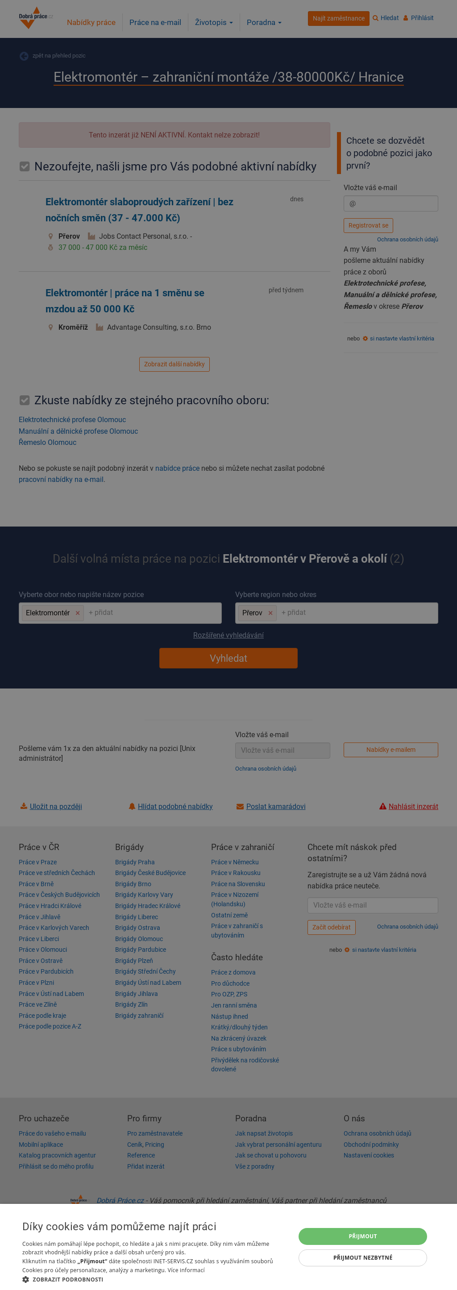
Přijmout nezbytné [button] (363, 1257)
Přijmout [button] (363, 1236)
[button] (154, 1279)
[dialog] (228, 1247)
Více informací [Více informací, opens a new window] (186, 1270)
